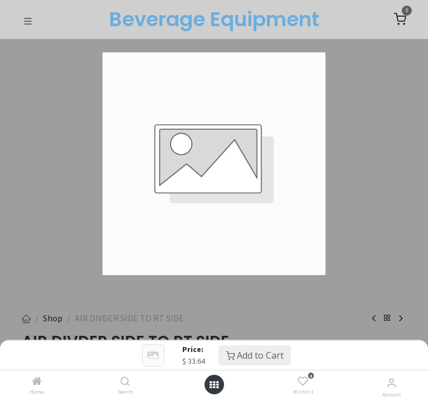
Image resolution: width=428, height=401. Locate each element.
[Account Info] (391, 382)
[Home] (37, 381)
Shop (52, 318)
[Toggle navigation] (28, 20)
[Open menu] (214, 385)
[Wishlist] (303, 381)
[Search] (125, 381)
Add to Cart (255, 355)
